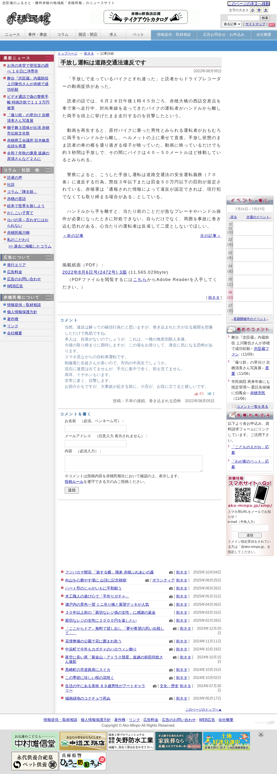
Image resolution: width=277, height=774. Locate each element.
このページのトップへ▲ (203, 709)
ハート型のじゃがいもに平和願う (93, 588)
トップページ (67, 53)
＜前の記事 (73, 236)
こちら (140, 279)
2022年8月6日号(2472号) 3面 (94, 272)
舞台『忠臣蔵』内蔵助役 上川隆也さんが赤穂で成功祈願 (27, 84)
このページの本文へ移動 (248, 4)
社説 (11, 185)
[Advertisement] (140, 534)
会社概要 (14, 333)
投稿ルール (74, 482)
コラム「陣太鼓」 (22, 192)
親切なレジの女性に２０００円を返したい (101, 620)
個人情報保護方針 (22, 312)
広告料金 (14, 272)
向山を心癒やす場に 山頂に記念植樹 (95, 580)
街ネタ (89, 53)
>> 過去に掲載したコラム (30, 246)
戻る (232, 217)
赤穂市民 (257, 393)
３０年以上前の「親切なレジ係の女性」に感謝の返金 (110, 612)
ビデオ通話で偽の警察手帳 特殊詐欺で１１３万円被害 (28, 102)
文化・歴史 (169, 686)
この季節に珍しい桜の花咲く (89, 678)
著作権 (12, 319)
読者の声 (14, 178)
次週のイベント (259, 217)
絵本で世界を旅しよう (26, 206)
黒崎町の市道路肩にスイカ (87, 670)
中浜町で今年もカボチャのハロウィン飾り (101, 649)
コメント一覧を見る (250, 407)
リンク (12, 326)
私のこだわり (18, 240)
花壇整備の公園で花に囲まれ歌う (93, 641)
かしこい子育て (20, 213)
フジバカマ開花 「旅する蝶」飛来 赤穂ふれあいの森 (109, 572)
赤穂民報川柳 (18, 233)
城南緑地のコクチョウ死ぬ (87, 698)
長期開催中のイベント (250, 319)
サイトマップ (255, 24)
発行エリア (16, 265)
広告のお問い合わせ (24, 279)
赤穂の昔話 (16, 199)
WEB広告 (15, 286)
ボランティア (163, 580)
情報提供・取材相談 (24, 305)
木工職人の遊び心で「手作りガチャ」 (97, 596)
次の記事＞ (210, 236)
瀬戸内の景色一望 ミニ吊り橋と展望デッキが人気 (107, 604)
